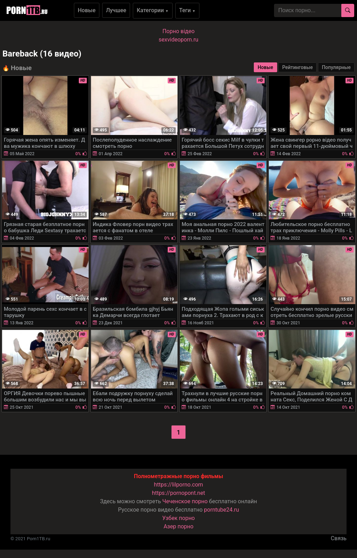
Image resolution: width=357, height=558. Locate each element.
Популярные (336, 67)
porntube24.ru (221, 509)
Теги (187, 10)
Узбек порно (178, 518)
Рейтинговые (297, 67)
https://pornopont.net (178, 493)
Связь (339, 538)
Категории (153, 10)
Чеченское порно (185, 501)
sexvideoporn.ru (178, 39)
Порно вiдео (178, 31)
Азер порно (178, 526)
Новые (87, 10)
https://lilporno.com (178, 484)
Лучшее (116, 10)
